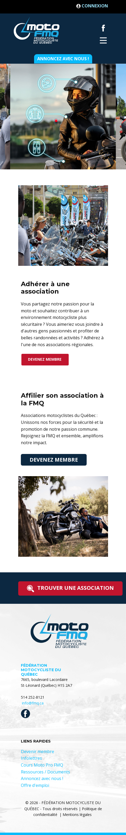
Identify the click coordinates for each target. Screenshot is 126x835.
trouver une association (70, 588)
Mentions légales (77, 814)
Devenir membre (37, 751)
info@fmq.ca (33, 703)
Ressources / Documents (45, 772)
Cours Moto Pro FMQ (42, 765)
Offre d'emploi (35, 785)
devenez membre (45, 359)
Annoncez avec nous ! (63, 59)
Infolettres (31, 758)
